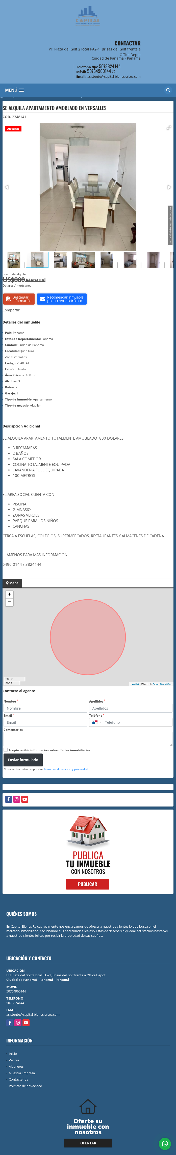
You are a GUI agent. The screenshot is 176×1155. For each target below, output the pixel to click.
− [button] (9, 602)
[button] (169, 128)
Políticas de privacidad (25, 1086)
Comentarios (13, 730)
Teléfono (96, 715)
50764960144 (99, 71)
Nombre (11, 701)
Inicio (13, 1053)
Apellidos (97, 701)
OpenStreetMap (162, 684)
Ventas (14, 1060)
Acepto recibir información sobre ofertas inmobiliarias (49, 750)
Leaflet (135, 684)
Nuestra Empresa (22, 1073)
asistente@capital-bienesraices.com (33, 1014)
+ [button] (9, 595)
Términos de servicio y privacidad (66, 769)
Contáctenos (18, 1079)
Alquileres (16, 1066)
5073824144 (110, 66)
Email (9, 715)
